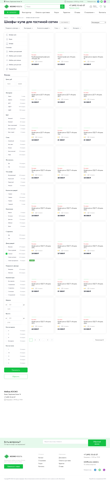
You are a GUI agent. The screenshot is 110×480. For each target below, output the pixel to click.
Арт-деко (10, 144)
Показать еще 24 (99, 340)
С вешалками (11, 284)
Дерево (10, 99)
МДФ (9, 110)
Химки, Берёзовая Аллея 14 (14, 1)
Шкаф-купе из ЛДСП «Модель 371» (93, 247)
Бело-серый (11, 132)
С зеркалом (11, 288)
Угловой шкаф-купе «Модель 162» (66, 57)
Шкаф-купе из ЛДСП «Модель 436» (93, 322)
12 (8, 359)
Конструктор (26, 12)
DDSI (105, 476)
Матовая (10, 273)
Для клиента (62, 456)
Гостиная (10, 216)
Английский (11, 141)
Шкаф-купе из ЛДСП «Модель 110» (67, 133)
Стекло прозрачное (13, 260)
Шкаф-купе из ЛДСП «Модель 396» (93, 284)
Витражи (10, 247)
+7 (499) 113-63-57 (77, 5)
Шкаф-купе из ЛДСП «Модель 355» (93, 209)
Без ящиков (11, 341)
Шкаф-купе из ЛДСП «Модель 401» (67, 322)
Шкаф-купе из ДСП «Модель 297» (67, 95)
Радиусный (11, 182)
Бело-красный (11, 128)
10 (9, 352)
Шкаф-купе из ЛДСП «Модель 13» (41, 171)
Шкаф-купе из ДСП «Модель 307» (93, 95)
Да (9, 163)
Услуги (56, 12)
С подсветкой (11, 295)
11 (8, 356)
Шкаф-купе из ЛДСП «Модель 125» (93, 133)
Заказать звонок (74, 8)
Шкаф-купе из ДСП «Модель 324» (41, 133)
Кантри (10, 148)
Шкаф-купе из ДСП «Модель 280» (41, 95)
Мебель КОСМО (11, 391)
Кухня (9, 226)
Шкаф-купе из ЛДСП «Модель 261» (67, 209)
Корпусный (11, 178)
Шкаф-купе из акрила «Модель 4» (93, 57)
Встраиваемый (12, 175)
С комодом (11, 291)
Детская (10, 219)
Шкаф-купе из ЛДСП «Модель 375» (41, 284)
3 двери (10, 197)
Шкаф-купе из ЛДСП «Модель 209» (93, 171)
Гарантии (66, 12)
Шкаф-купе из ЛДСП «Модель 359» (41, 247)
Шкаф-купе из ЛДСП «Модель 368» (67, 247)
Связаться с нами (13, 464)
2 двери (10, 194)
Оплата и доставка (43, 12)
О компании (89, 12)
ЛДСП (9, 106)
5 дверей (10, 204)
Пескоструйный (12, 250)
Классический (11, 151)
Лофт (9, 154)
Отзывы (77, 12)
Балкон (10, 212)
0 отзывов (38, 61)
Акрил (9, 96)
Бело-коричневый (12, 125)
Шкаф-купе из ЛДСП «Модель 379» (67, 284)
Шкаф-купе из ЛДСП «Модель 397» (41, 322)
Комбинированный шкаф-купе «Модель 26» (41, 57)
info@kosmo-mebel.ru (91, 460)
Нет (9, 167)
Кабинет (10, 223)
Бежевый (10, 122)
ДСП (9, 103)
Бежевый (10, 118)
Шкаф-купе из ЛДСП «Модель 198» (67, 171)
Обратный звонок (96, 442)
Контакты (102, 12)
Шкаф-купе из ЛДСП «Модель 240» (41, 209)
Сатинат (10, 253)
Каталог (40, 456)
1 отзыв (38, 99)
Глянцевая (10, 269)
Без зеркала (11, 281)
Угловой (10, 185)
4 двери (10, 200)
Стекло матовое (12, 257)
